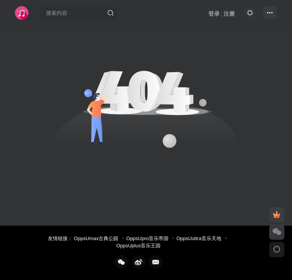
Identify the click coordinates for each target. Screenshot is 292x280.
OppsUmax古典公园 (96, 238)
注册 (229, 13)
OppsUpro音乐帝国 (147, 238)
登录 (214, 13)
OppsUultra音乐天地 (198, 238)
